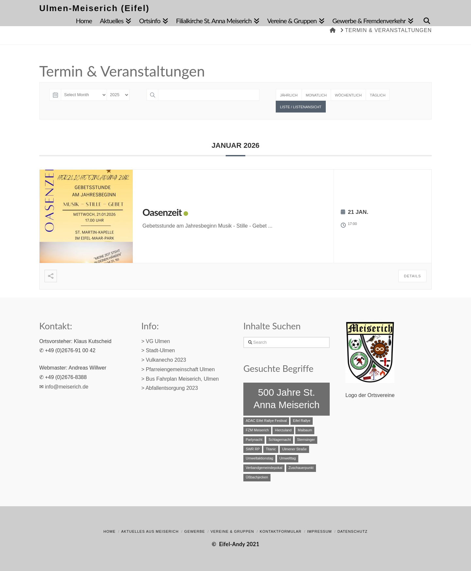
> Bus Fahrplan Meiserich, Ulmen (180, 379)
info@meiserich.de (66, 386)
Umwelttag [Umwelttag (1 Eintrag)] (287, 458)
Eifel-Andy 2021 (239, 544)
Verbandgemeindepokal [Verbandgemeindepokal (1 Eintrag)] (264, 468)
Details (412, 276)
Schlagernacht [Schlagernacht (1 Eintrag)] (280, 439)
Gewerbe (194, 531)
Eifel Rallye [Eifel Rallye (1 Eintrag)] (301, 421)
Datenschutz (353, 531)
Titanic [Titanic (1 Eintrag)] (271, 449)
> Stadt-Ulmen (158, 350)
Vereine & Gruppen (232, 531)
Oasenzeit (162, 212)
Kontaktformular (281, 531)
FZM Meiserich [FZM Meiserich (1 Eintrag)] (257, 430)
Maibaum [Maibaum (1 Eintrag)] (305, 430)
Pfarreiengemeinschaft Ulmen (180, 369)
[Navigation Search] (424, 19)
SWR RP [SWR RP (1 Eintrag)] (253, 449)
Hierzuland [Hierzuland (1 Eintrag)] (283, 430)
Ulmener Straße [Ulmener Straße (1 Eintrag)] (294, 449)
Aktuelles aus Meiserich (150, 531)
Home (109, 531)
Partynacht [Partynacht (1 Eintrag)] (254, 439)
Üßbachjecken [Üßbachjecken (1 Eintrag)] (257, 477)
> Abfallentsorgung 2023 (169, 388)
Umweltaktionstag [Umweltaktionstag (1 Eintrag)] (259, 458)
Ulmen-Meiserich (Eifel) (94, 8)
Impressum (319, 531)
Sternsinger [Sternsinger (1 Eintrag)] (306, 439)
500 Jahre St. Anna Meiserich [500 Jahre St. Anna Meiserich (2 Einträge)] (286, 398)
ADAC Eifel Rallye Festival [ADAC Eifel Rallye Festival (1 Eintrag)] (266, 421)
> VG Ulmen (155, 341)
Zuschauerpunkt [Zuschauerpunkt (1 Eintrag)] (300, 468)
